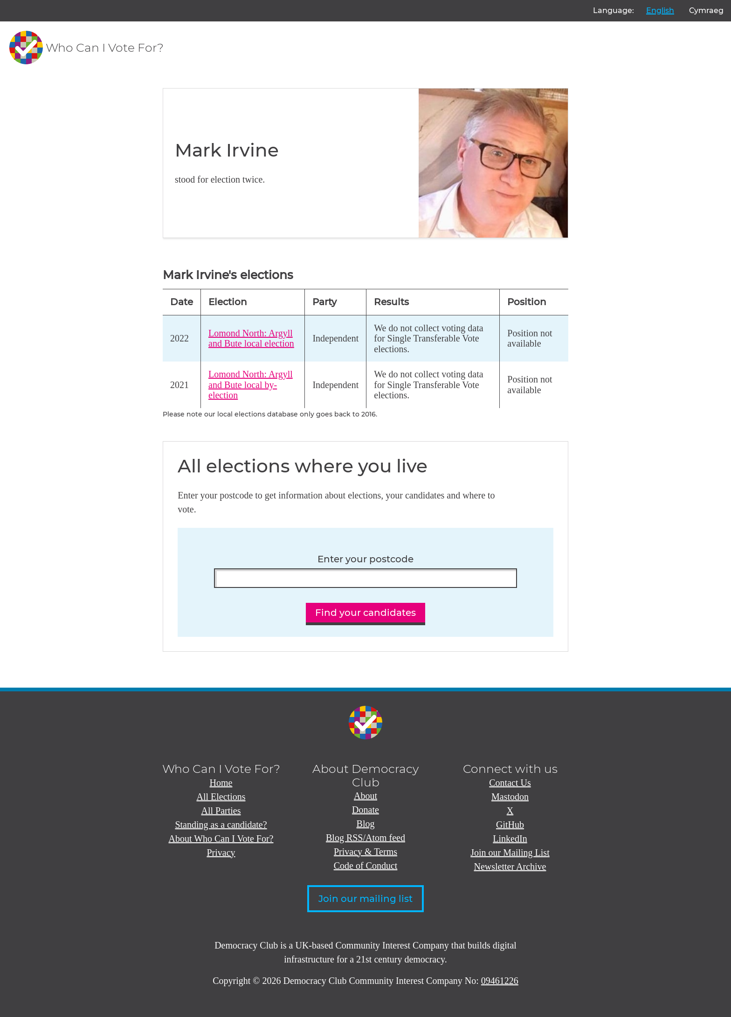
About (365, 796)
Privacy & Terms (365, 851)
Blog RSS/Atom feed (365, 838)
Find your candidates (365, 612)
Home (221, 783)
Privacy (221, 852)
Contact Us (510, 783)
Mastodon (510, 797)
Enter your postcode (365, 559)
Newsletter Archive (510, 866)
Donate (365, 810)
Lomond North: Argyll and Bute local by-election (250, 384)
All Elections (221, 797)
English (660, 10)
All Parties (221, 810)
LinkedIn (510, 838)
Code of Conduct (366, 865)
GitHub (510, 824)
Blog (366, 824)
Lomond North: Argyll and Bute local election (251, 338)
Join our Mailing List (509, 852)
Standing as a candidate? (221, 824)
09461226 (499, 981)
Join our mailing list (365, 898)
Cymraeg (706, 10)
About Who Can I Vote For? (221, 838)
